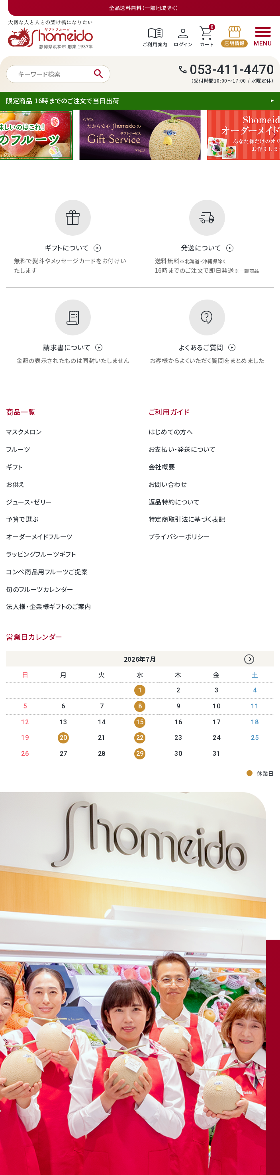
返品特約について (174, 502)
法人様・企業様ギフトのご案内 (48, 606)
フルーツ (18, 449)
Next (272, 135)
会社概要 (162, 466)
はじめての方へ (171, 431)
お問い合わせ (168, 484)
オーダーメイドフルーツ (39, 536)
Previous (8, 135)
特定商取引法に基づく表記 (187, 519)
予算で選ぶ (22, 519)
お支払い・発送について (182, 449)
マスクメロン (24, 431)
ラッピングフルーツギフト (41, 554)
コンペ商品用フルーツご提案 (47, 571)
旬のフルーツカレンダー (40, 589)
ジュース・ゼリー (29, 502)
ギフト (14, 466)
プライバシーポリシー (179, 536)
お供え (15, 484)
